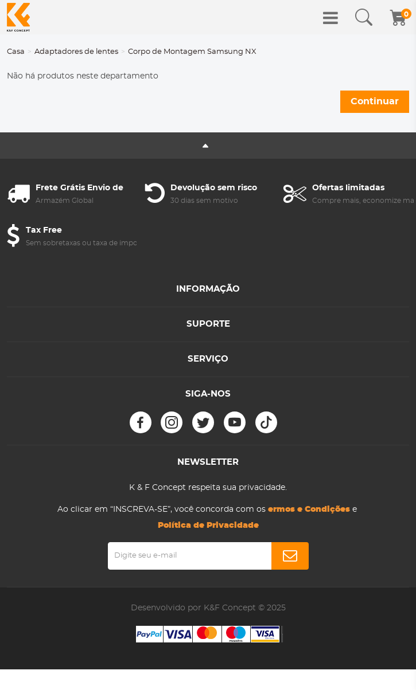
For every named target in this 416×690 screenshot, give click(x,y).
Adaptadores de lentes (76, 52)
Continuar (375, 101)
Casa (16, 52)
